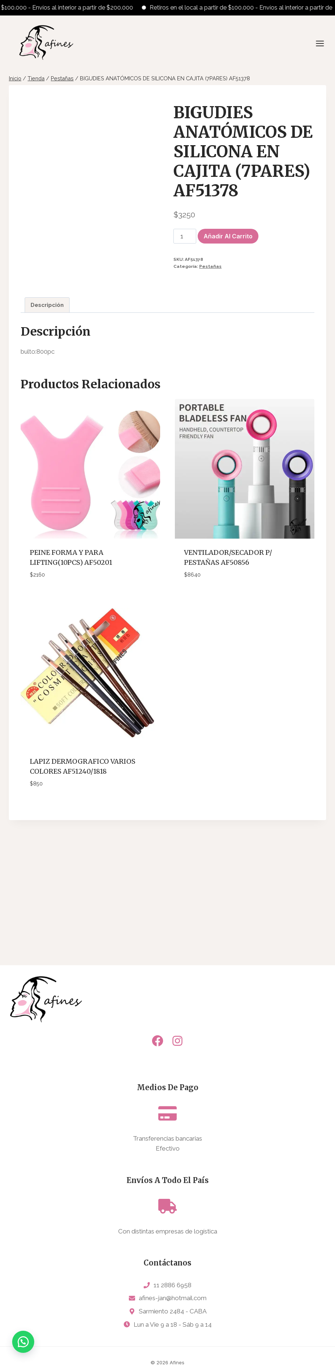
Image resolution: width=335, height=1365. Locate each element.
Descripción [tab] (47, 434)
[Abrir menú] (323, 43)
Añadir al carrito (228, 236)
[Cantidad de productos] (184, 236)
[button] (26, 1339)
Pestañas (210, 266)
